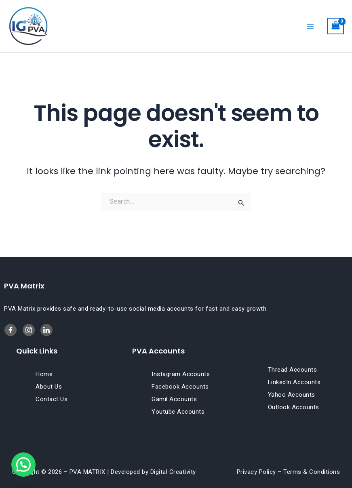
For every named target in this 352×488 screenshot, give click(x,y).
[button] (23, 464)
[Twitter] (46, 330)
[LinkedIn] (29, 330)
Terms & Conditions (311, 471)
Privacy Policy (256, 471)
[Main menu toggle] (310, 25)
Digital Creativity (173, 471)
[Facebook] (10, 330)
